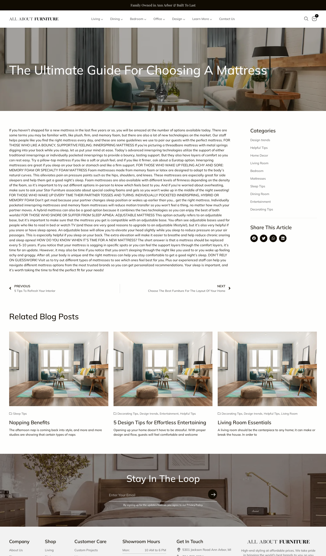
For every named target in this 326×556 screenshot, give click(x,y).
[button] (254, 238)
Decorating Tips (261, 209)
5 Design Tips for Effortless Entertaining (160, 422)
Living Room (259, 163)
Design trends (260, 140)
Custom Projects (86, 550)
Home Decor (259, 156)
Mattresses (258, 179)
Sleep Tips (257, 186)
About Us (16, 550)
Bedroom (256, 171)
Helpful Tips (259, 148)
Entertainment (260, 202)
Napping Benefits (29, 422)
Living (49, 550)
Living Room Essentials (244, 422)
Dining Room (259, 194)
